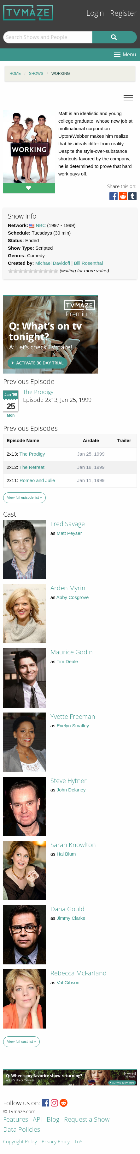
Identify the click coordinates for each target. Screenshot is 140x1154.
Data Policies (21, 1130)
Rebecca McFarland (78, 973)
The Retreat (32, 467)
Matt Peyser (69, 533)
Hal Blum (66, 854)
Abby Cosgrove (72, 597)
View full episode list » (24, 497)
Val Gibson (68, 982)
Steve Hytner (68, 780)
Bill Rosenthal (88, 263)
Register (123, 13)
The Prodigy (38, 392)
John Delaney (71, 789)
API (37, 1119)
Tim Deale (67, 661)
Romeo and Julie (37, 480)
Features (15, 1119)
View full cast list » (21, 1041)
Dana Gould (67, 909)
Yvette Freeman (72, 716)
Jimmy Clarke (71, 918)
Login (95, 13)
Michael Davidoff (52, 263)
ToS (78, 1142)
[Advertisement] (50, 334)
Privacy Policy (56, 1142)
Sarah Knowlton (73, 845)
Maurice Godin (71, 652)
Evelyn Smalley (73, 725)
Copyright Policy (20, 1142)
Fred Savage (67, 523)
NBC (41, 225)
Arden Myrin (67, 588)
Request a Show (86, 1119)
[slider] (33, 271)
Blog (53, 1119)
